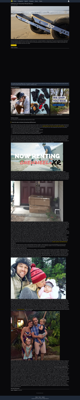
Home (15, 1)
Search (26, 1)
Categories (20, 1)
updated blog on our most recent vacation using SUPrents (53, 126)
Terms (40, 397)
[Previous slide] (11, 102)
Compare (31, 1)
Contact (43, 397)
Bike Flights (59, 114)
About (36, 397)
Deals (40, 1)
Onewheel (13, 45)
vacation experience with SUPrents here (59, 241)
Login (12, 390)
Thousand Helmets (20, 114)
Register (15, 390)
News (36, 1)
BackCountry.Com (40, 114)
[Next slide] (69, 102)
